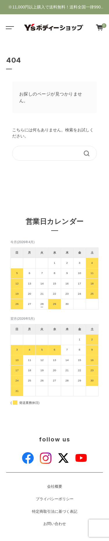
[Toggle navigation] (8, 27)
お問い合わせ (54, 524)
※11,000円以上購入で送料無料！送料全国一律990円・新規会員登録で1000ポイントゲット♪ (54, 9)
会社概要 (54, 487)
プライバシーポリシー (55, 499)
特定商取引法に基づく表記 (54, 512)
